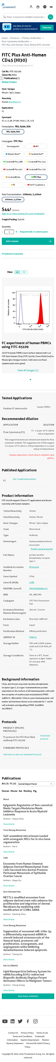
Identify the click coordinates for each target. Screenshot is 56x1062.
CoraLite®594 (13, 177)
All (17, 272)
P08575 (33, 637)
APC (36, 146)
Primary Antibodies (31, 38)
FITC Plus (36, 177)
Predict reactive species (42, 549)
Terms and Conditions (22, 1036)
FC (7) (13, 783)
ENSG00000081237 (38, 588)
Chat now (47, 27)
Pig (35, 791)
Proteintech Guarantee (12, 254)
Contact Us (13, 1033)
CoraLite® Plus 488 (13, 162)
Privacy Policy (27, 1033)
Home (5, 38)
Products (15, 38)
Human (5, 791)
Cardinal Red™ (36, 154)
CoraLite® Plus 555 (36, 162)
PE (13, 185)
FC (24, 272)
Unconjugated (13, 146)
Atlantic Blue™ (13, 154)
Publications (10, 78)
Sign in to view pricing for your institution (23, 213)
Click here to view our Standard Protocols (22, 754)
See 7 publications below (24, 479)
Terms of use (42, 1033)
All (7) (5, 783)
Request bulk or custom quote (34, 232)
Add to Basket (12, 241)
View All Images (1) (28, 370)
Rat (20, 791)
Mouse (14, 791)
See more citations (28, 996)
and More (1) (15, 102)
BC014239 (34, 567)
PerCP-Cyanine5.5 (36, 185)
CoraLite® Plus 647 (13, 169)
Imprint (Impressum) (30, 1040)
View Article (8, 824)
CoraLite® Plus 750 (36, 169)
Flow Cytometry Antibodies (15, 41)
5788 (31, 582)
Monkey (28, 791)
